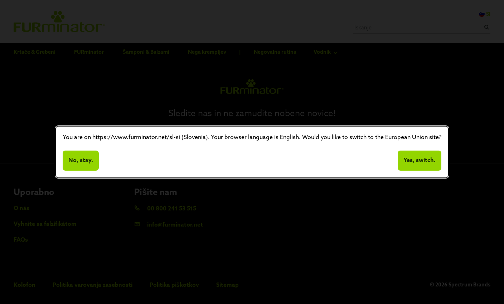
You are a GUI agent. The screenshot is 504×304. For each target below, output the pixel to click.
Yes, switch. (419, 160)
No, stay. (80, 160)
